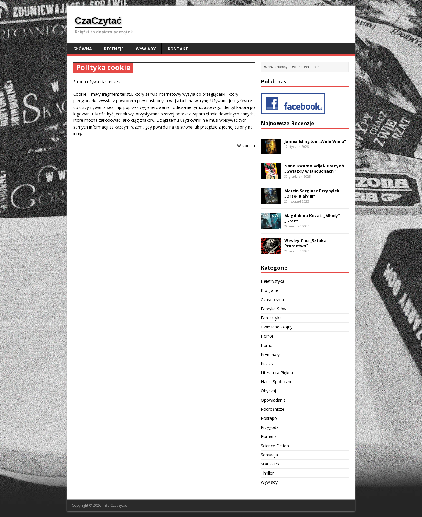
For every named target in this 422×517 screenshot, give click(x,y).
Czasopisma (272, 299)
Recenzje (114, 49)
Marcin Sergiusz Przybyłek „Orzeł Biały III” (312, 193)
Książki (267, 363)
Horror (267, 336)
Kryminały (270, 354)
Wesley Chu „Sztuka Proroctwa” (305, 243)
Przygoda (270, 427)
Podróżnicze (272, 409)
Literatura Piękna (277, 372)
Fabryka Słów (273, 308)
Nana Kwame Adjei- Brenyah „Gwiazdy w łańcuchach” (314, 168)
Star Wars (270, 464)
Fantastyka (271, 318)
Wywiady (146, 49)
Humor (267, 345)
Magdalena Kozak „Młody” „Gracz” (312, 218)
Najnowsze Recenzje (287, 123)
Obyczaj (268, 390)
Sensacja (269, 455)
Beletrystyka (272, 281)
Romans (269, 436)
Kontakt (178, 49)
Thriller (267, 473)
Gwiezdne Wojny (276, 327)
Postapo (269, 418)
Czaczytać (118, 505)
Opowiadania (273, 400)
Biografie (269, 290)
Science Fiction (275, 445)
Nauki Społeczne (276, 381)
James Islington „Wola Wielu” (315, 141)
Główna (82, 49)
